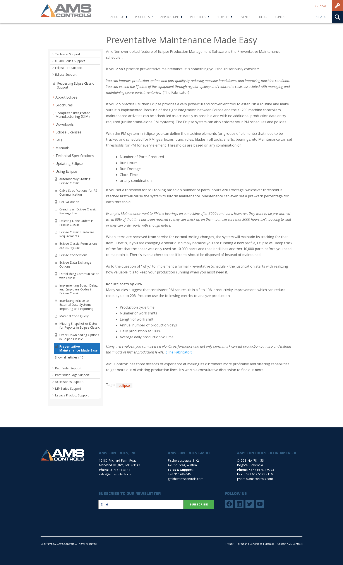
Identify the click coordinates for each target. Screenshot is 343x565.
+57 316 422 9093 (261, 470)
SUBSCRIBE (199, 504)
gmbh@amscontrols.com (185, 479)
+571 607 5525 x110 (258, 474)
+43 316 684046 (179, 474)
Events (245, 17)
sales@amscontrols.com (116, 474)
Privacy (229, 543)
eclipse (124, 385)
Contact (281, 17)
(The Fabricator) (178, 352)
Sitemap (269, 543)
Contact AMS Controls (289, 543)
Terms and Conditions (249, 543)
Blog (263, 17)
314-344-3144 (120, 470)
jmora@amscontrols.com (255, 479)
